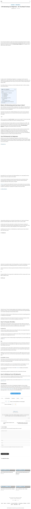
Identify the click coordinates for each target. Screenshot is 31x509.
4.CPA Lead (5, 96)
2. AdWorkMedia (5, 94)
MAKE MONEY (4, 486)
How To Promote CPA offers (6, 97)
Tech (22, 398)
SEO (3, 99)
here (4, 338)
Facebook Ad (5, 98)
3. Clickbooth (5, 95)
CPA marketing (7, 398)
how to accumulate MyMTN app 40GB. (7, 388)
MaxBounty (3, 144)
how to (18, 398)
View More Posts (15, 412)
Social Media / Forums (6, 100)
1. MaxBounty (5, 93)
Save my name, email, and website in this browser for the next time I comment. (12, 446)
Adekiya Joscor (14, 8)
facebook (13, 398)
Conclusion (3, 102)
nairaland (17, 367)
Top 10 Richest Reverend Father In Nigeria (8, 488)
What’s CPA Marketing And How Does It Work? (8, 91)
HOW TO (18, 486)
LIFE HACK (23, 486)
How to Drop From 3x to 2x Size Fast (7, 472)
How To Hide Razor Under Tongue (21, 488)
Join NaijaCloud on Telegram (15, 393)
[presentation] (7, 449)
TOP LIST (9, 486)
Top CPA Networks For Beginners (7, 92)
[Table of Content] (15, 89)
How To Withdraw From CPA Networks (8, 101)
